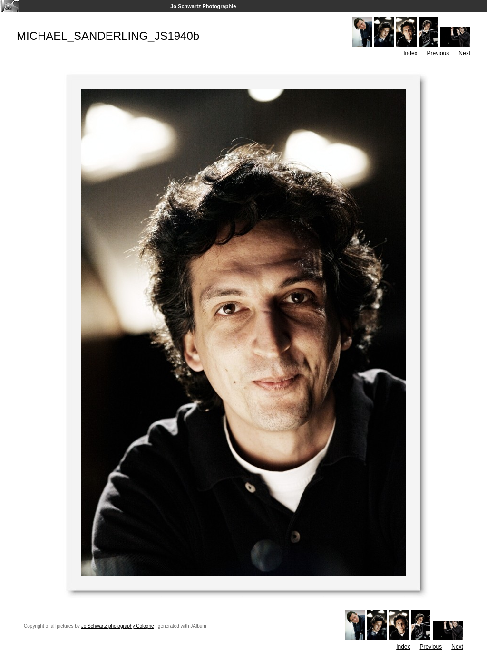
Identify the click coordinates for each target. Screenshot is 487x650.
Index (410, 53)
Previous (438, 53)
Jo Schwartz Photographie (203, 6)
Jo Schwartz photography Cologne (117, 626)
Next (464, 53)
